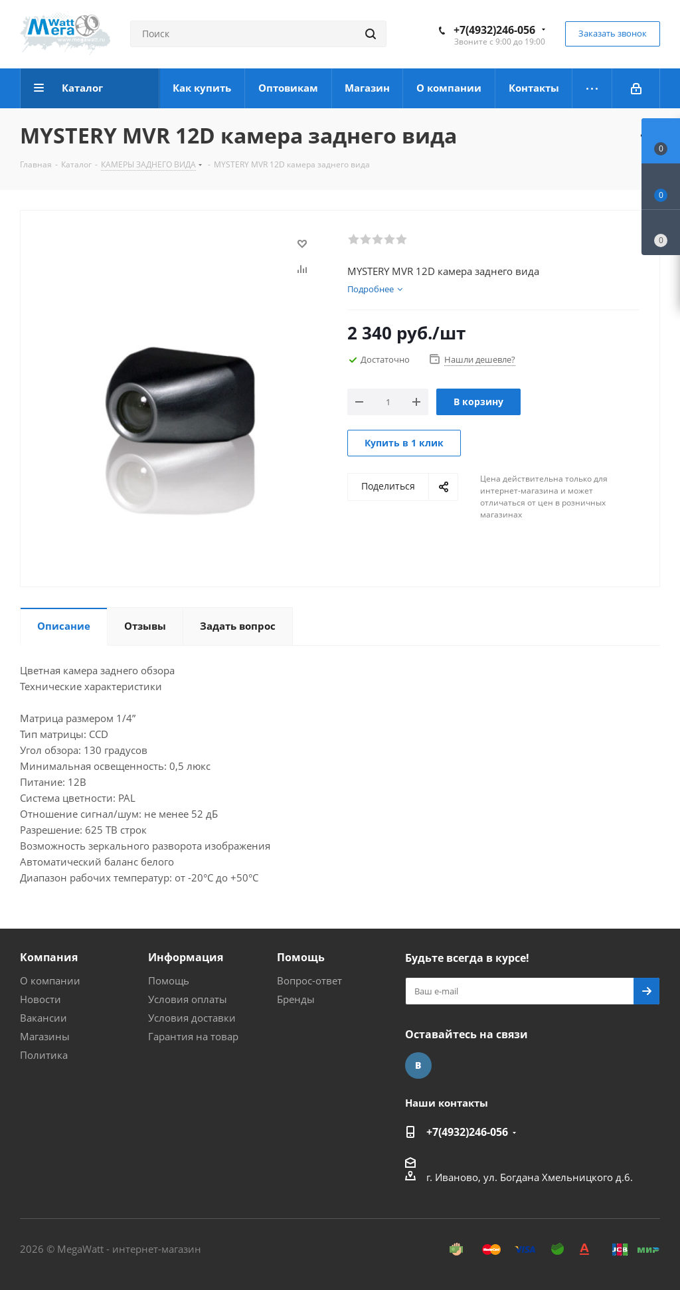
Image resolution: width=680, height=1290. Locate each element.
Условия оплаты (187, 999)
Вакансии (43, 1017)
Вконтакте (418, 1065)
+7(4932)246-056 (494, 30)
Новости (40, 999)
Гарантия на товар (193, 1036)
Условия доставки (192, 1017)
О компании (50, 980)
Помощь (168, 980)
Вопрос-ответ (309, 980)
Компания (49, 957)
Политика (44, 1054)
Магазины (45, 1036)
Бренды (296, 999)
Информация (185, 957)
